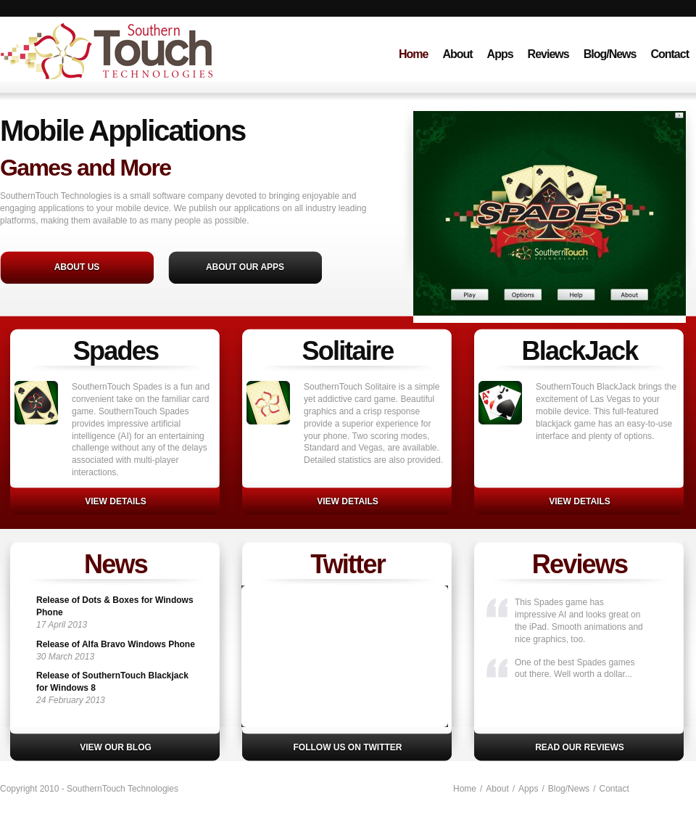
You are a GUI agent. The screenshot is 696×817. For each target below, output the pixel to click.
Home (413, 54)
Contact (669, 54)
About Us (77, 267)
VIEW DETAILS (347, 501)
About (457, 54)
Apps (500, 54)
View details (115, 501)
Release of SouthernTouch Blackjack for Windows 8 (112, 681)
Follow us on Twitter (348, 747)
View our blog (116, 747)
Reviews (548, 54)
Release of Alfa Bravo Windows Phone (115, 644)
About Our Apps (245, 267)
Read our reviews (579, 747)
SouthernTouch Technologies (140, 68)
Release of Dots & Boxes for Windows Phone (115, 606)
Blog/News (610, 54)
